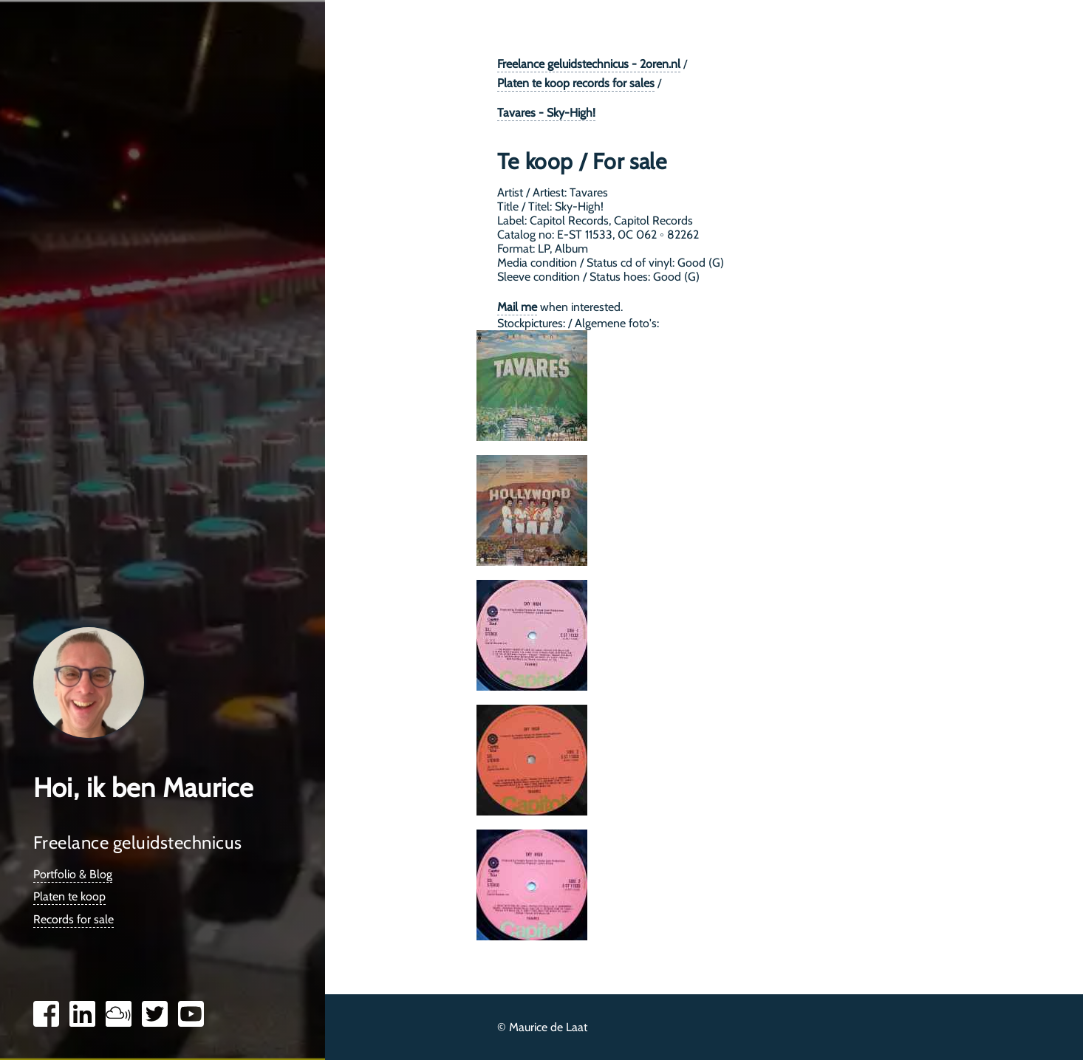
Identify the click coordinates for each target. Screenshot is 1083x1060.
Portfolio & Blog (72, 874)
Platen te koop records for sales (576, 83)
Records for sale (73, 919)
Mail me (517, 307)
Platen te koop (69, 896)
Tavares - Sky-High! (546, 113)
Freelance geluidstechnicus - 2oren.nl (588, 64)
